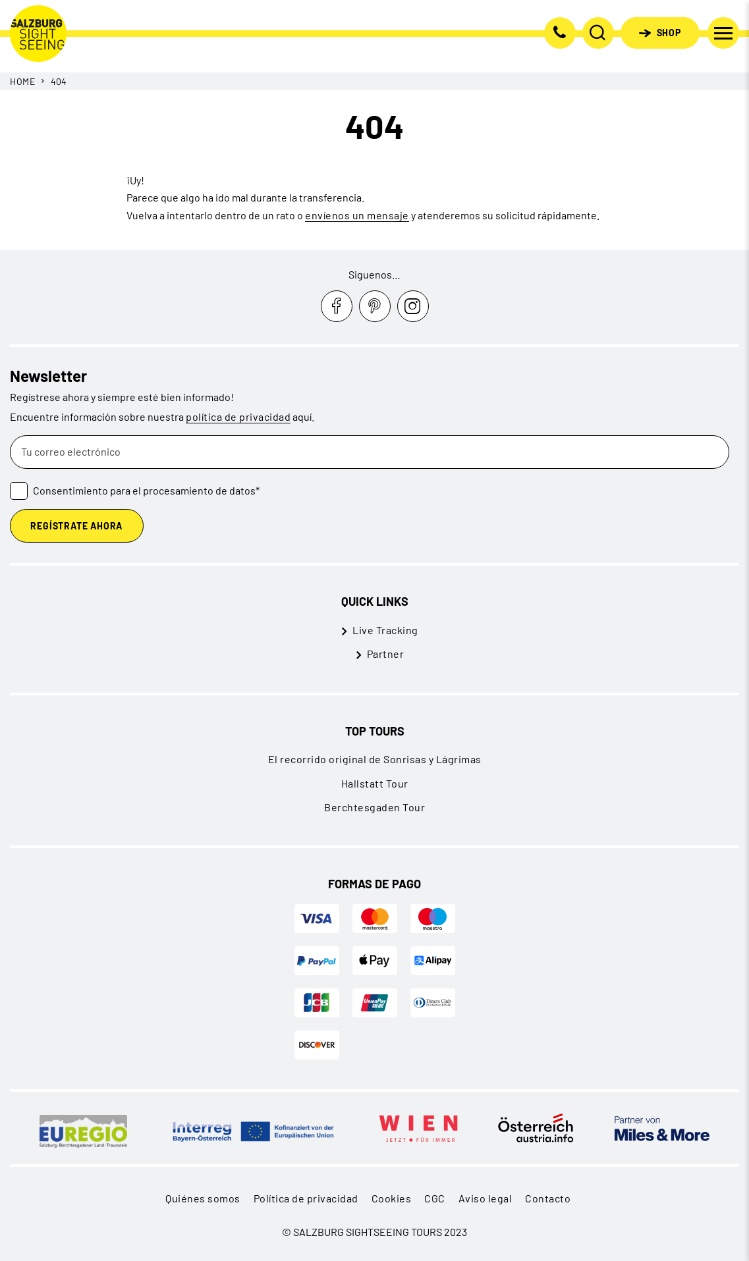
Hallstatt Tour (374, 783)
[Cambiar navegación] (723, 33)
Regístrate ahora (76, 525)
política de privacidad (238, 416)
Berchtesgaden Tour (374, 807)
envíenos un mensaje (357, 215)
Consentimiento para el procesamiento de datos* (146, 490)
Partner (385, 653)
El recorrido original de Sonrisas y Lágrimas (375, 759)
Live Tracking (385, 630)
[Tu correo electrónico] (369, 452)
